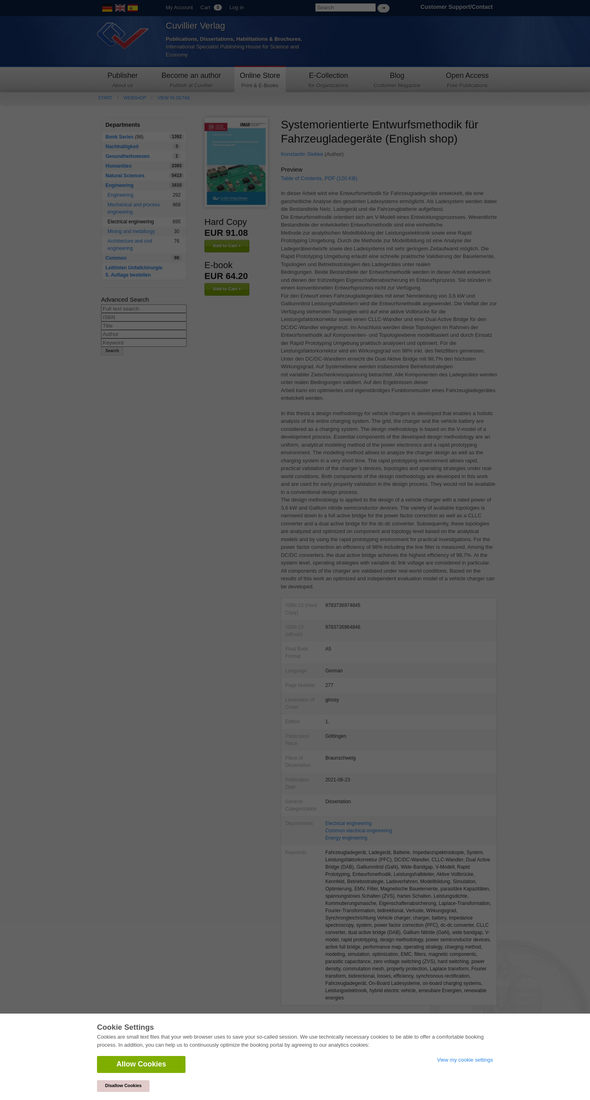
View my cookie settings (465, 1060)
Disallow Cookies (123, 1085)
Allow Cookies (141, 1064)
